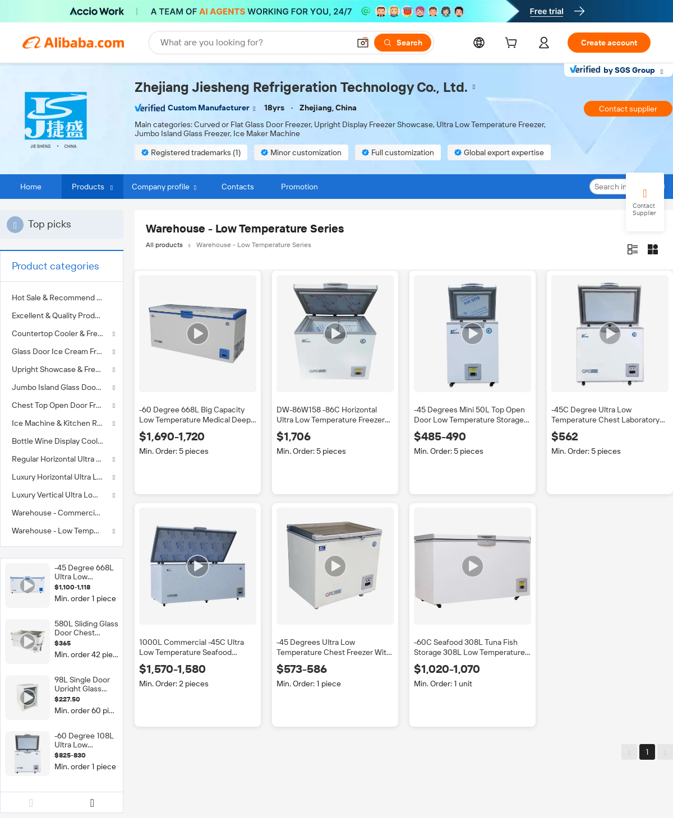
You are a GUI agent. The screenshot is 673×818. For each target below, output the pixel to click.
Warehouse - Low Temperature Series (62, 530)
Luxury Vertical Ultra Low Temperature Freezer (62, 494)
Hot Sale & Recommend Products (62, 297)
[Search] (402, 43)
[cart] (513, 44)
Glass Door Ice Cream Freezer (62, 351)
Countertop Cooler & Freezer (62, 333)
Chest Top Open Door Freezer (62, 405)
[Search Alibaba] (253, 42)
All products (164, 245)
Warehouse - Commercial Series (62, 512)
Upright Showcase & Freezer (61, 369)
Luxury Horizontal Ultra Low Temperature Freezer (62, 476)
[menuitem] (62, 297)
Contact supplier (628, 108)
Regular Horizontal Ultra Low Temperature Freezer (62, 458)
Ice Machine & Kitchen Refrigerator (62, 423)
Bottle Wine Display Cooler (58, 440)
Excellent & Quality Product (59, 315)
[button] (363, 42)
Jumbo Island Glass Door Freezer (62, 387)
